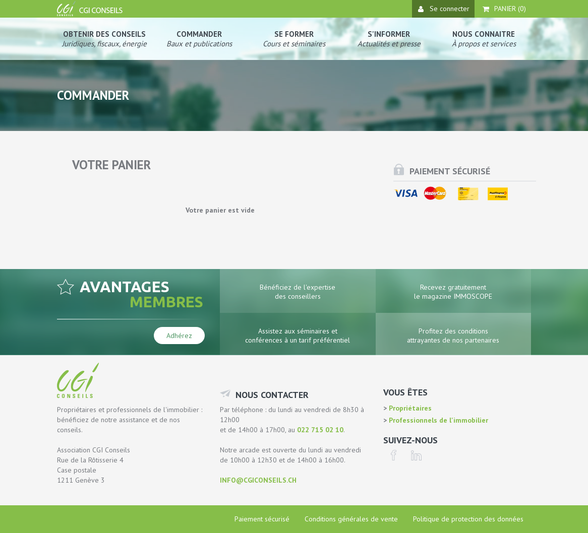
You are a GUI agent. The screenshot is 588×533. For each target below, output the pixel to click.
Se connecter (443, 8)
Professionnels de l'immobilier (437, 420)
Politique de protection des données (468, 518)
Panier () (504, 8)
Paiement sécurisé (261, 518)
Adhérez (179, 335)
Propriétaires (409, 408)
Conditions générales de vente (351, 518)
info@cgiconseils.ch (258, 480)
